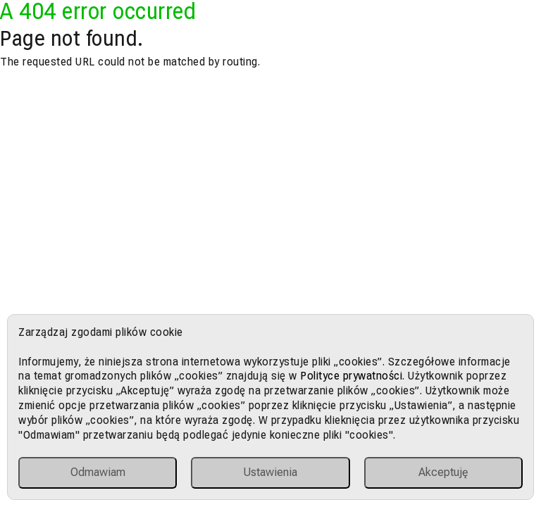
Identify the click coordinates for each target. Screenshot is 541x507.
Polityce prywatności (351, 375)
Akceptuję (443, 472)
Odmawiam (97, 472)
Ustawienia (270, 472)
